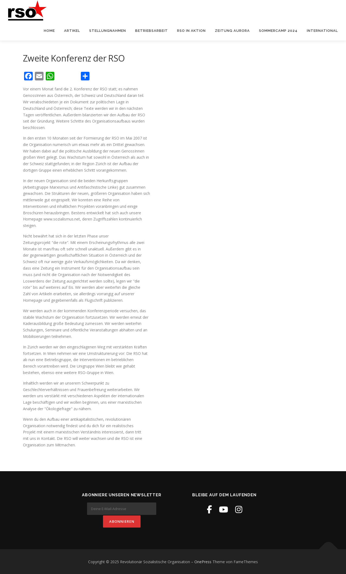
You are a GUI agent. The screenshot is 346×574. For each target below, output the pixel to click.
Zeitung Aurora (232, 31)
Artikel (72, 31)
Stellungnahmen (107, 31)
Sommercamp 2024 (278, 31)
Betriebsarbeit (151, 31)
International (322, 31)
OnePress (202, 561)
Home (49, 31)
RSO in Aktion (191, 31)
